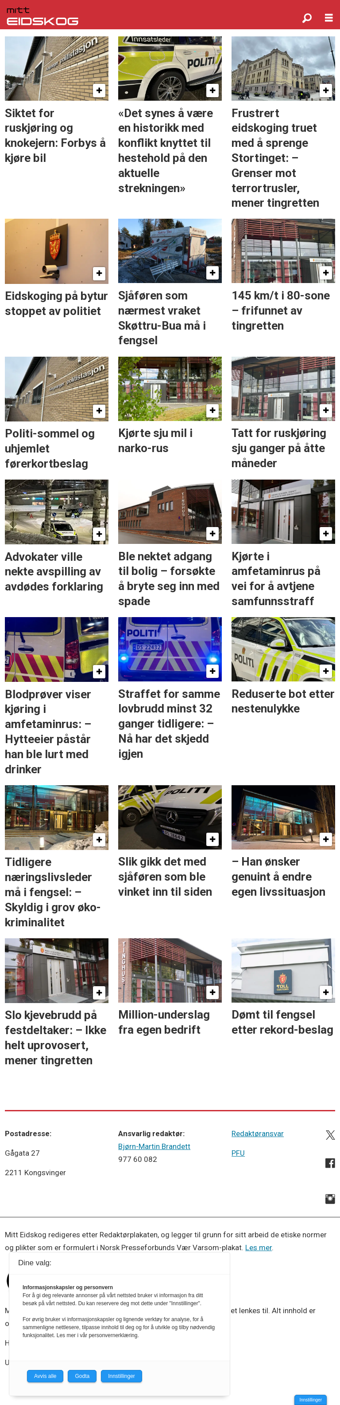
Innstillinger (310, 1399)
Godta (82, 1376)
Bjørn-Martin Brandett (154, 1146)
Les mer (258, 1247)
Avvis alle (45, 1376)
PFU (238, 1153)
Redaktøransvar (258, 1133)
